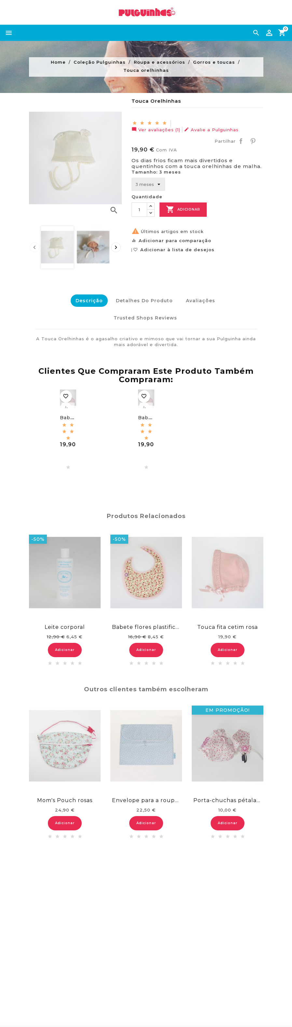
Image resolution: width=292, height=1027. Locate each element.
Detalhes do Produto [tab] (143, 301)
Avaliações (201, 301)
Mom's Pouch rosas (64, 797)
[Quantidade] (139, 209)
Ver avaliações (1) (156, 129)
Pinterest (253, 141)
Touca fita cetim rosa (227, 624)
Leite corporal (65, 624)
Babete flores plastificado (146, 624)
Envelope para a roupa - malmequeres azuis (146, 797)
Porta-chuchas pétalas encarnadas (227, 797)
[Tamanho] (148, 184)
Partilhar (241, 141)
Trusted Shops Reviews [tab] (144, 316)
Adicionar (183, 209)
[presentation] (34, 247)
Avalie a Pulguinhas (211, 129)
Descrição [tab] (86, 301)
